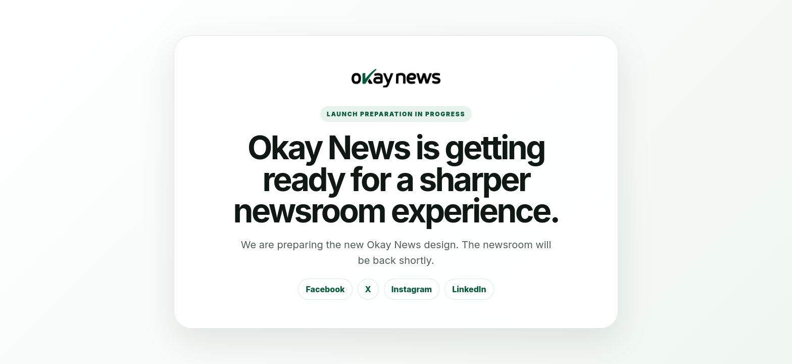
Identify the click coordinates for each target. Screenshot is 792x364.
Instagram (411, 289)
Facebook (325, 289)
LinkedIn (469, 289)
